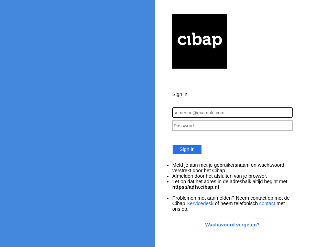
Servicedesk (200, 203)
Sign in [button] (187, 149)
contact (267, 203)
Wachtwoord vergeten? (232, 224)
